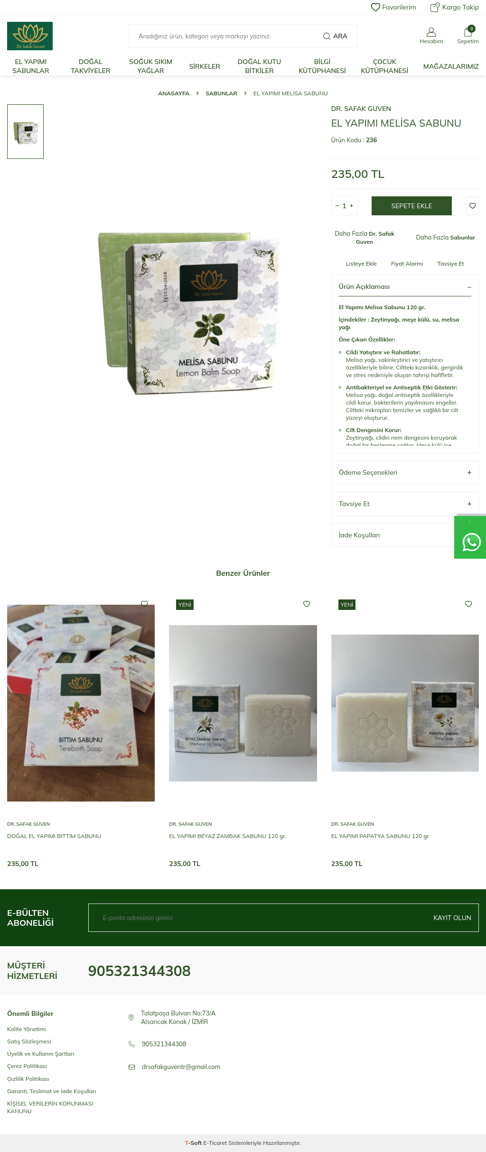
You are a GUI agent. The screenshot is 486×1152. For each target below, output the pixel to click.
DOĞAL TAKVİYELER (90, 66)
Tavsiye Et (451, 263)
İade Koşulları (405, 535)
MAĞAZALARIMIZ (451, 66)
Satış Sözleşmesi (29, 1041)
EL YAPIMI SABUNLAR (30, 66)
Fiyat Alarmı (407, 263)
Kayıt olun (452, 917)
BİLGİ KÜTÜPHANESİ (322, 66)
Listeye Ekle (361, 263)
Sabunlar (221, 93)
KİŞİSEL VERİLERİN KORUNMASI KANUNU (50, 1107)
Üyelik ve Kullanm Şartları (41, 1053)
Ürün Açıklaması (405, 286)
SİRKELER (204, 66)
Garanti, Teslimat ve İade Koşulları (51, 1091)
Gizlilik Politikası (28, 1078)
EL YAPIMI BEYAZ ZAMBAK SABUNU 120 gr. (227, 835)
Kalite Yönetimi (26, 1028)
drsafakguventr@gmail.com (181, 1066)
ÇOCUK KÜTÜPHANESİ (384, 66)
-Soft (194, 1142)
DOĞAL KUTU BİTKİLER (259, 66)
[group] (186, 301)
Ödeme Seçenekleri (405, 472)
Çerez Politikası (27, 1065)
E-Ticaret (215, 1142)
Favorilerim (393, 7)
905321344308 (139, 971)
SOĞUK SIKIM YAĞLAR (150, 66)
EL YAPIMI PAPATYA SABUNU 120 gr (380, 835)
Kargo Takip (454, 7)
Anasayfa (173, 93)
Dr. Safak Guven (361, 108)
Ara (335, 36)
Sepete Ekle (411, 206)
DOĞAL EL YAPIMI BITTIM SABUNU (54, 835)
